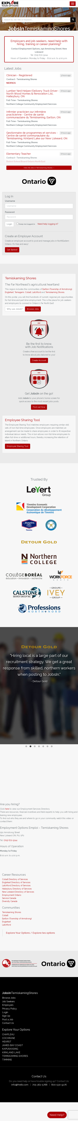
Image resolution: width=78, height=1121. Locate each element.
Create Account (39, 360)
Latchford (36, 292)
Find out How (39, 407)
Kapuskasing (10, 1048)
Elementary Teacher (18, 153)
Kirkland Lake (11, 1052)
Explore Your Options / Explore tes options (30, 932)
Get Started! (12, 250)
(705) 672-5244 (10, 840)
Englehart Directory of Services (16, 882)
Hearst (6, 1041)
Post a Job (7, 1019)
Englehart (9, 292)
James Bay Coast (12, 1045)
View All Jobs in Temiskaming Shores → (39, 168)
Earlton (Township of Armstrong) (57, 289)
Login (9, 224)
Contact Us (8, 1023)
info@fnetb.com (19, 1084)
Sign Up (6, 1016)
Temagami (19, 292)
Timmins (7, 1059)
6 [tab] (47, 746)
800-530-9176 (59, 1084)
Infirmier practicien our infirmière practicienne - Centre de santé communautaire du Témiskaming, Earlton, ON (33, 114)
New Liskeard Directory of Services (18, 892)
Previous (3, 685)
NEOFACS (11, 83)
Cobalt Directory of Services (15, 879)
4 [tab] (39, 746)
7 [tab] (51, 746)
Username (10, 201)
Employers (7, 1005)
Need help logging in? (48, 224)
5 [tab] (43, 746)
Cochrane (8, 1038)
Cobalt (28, 292)
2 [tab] (30, 746)
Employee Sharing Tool (17, 446)
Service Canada (9, 898)
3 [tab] (34, 746)
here (7, 809)
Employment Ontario (11, 895)
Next (74, 685)
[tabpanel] (39, 664)
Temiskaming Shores (54, 292)
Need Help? (57, 1114)
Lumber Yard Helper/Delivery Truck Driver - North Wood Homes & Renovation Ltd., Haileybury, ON (32, 93)
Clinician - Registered (19, 75)
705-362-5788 (39, 1084)
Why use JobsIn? (15, 309)
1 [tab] (26, 746)
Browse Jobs (33, 309)
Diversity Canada (9, 901)
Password (9, 212)
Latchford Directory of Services (16, 885)
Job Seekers (8, 1001)
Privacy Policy (9, 1008)
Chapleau (8, 1034)
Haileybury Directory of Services (17, 889)
